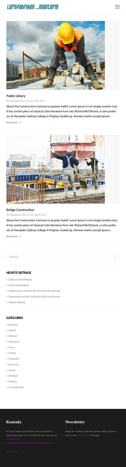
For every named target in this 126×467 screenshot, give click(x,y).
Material (13, 336)
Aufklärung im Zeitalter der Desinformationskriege (34, 291)
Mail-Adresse (12, 439)
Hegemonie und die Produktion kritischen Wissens (34, 297)
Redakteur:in (18, 101)
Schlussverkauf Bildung (20, 280)
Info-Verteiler (83, 435)
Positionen (14, 342)
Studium (13, 382)
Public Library (15, 96)
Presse (12, 348)
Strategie (13, 376)
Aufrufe (12, 330)
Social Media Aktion (19, 285)
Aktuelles (13, 325)
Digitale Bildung (17, 302)
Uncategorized (16, 387)
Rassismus (14, 365)
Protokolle (14, 359)
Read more (12, 122)
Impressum (11, 451)
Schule (12, 370)
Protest (12, 353)
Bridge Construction (20, 210)
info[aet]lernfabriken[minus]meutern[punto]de (29, 443)
